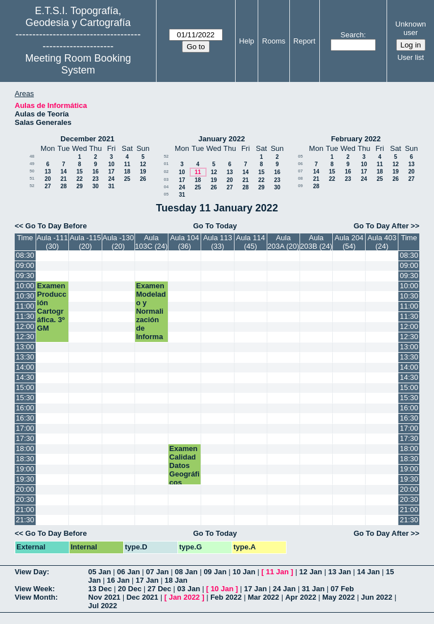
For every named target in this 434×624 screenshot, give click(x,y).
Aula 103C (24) (151, 241)
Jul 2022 (102, 605)
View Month (35, 597)
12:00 (25, 326)
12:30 (25, 336)
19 (143, 171)
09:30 (25, 275)
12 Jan (311, 571)
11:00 (25, 306)
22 (79, 179)
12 (143, 164)
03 (166, 179)
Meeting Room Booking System (78, 64)
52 (31, 185)
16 (95, 171)
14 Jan (368, 571)
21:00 (25, 509)
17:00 (25, 428)
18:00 (25, 448)
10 (111, 164)
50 (31, 171)
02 (166, 171)
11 (127, 164)
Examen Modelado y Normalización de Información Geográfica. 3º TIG (151, 328)
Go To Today (215, 226)
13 (48, 171)
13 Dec (100, 588)
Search (352, 35)
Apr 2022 (300, 597)
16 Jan (118, 580)
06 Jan (128, 571)
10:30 (25, 296)
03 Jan (188, 588)
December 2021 (87, 139)
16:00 (25, 408)
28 (63, 186)
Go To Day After (381, 226)
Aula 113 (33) (217, 241)
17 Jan (147, 580)
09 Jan (214, 571)
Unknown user (411, 28)
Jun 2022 (377, 597)
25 (127, 179)
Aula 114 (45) (250, 241)
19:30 (25, 479)
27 (48, 186)
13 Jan (339, 571)
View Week (34, 588)
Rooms (273, 41)
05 (166, 194)
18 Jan (175, 580)
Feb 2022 (226, 597)
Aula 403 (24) (381, 241)
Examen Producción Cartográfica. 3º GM (52, 306)
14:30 (25, 377)
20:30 (25, 499)
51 (31, 178)
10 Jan (243, 571)
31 (111, 186)
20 (48, 179)
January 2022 (221, 139)
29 (79, 186)
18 (127, 171)
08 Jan (186, 571)
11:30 (25, 316)
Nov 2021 (104, 597)
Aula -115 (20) (85, 241)
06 (300, 163)
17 (111, 171)
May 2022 (338, 597)
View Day (31, 571)
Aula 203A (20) (283, 241)
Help (246, 41)
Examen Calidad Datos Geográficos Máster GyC (184, 474)
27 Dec (159, 588)
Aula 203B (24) (316, 241)
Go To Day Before (56, 226)
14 (63, 171)
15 (79, 171)
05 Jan (99, 571)
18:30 (25, 458)
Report (304, 41)
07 (300, 171)
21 (63, 179)
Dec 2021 (142, 597)
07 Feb (342, 588)
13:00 (25, 347)
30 (95, 186)
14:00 (25, 367)
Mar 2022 (263, 597)
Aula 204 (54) (349, 241)
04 (166, 186)
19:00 (25, 469)
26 (143, 179)
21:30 (25, 519)
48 (31, 156)
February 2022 (356, 139)
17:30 (25, 438)
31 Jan (313, 588)
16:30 (25, 418)
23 (95, 179)
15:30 (25, 397)
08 (300, 178)
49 (31, 163)
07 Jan (157, 571)
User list (410, 57)
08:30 (25, 255)
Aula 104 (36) (184, 241)
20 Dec (130, 588)
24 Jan (284, 588)
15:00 (25, 387)
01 (166, 163)
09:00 (25, 265)
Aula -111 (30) (52, 241)
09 (300, 185)
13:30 (25, 357)
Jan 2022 (184, 597)
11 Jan (277, 571)
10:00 (25, 285)
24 (111, 179)
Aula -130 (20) (118, 241)
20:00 (25, 489)
